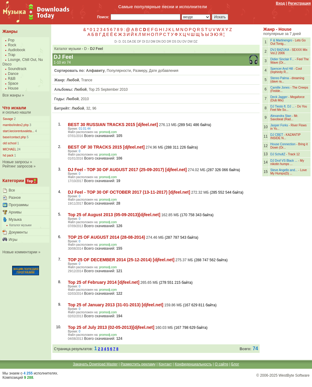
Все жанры (11, 95)
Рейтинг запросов (17, 166)
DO (163, 41)
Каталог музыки (20, 225)
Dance (13, 74)
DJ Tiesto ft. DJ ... (282, 106)
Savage (8, 119)
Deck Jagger (278, 97)
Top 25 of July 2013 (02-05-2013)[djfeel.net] (111, 327)
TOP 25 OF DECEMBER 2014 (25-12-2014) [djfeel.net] (121, 259)
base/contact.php (14, 137)
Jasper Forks (279, 125)
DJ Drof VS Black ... (283, 160)
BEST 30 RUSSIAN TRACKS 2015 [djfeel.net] (113, 124)
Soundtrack (17, 69)
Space (13, 83)
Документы (18, 232)
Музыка (15, 219)
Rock (12, 45)
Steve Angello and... (283, 170)
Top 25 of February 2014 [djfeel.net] (104, 282)
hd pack (8, 155)
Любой (73, 80)
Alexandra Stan (280, 116)
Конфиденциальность (193, 364)
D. (120, 41)
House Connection (282, 144)
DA (129, 41)
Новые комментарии (19, 252)
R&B (12, 78)
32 (88, 108)
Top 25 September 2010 (108, 89)
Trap (11, 55)
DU (179, 41)
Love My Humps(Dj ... (288, 171)
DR (169, 41)
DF (139, 41)
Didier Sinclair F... (282, 59)
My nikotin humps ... (287, 162)
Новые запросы (15, 162)
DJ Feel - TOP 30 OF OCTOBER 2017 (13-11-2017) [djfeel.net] (129, 192)
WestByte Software (294, 375)
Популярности (119, 71)
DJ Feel (96, 49)
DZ (195, 41)
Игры (13, 239)
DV (185, 41)
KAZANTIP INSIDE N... (285, 136)
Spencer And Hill (281, 68)
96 (94, 108)
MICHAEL (9, 149)
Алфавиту (95, 71)
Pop (11, 40)
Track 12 (294, 154)
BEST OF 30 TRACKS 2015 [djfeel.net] (106, 147)
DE (134, 41)
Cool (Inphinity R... (286, 70)
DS (174, 41)
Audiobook (16, 50)
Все (12, 190)
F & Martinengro (281, 40)
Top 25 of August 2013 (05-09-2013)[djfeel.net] (114, 214)
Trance (86, 80)
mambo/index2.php (16, 125)
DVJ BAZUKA (279, 49)
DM (153, 41)
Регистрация (299, 3)
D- (116, 41)
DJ (148, 41)
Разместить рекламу (138, 364)
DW (190, 41)
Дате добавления (163, 71)
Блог (235, 364)
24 (18, 149)
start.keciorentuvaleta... (18, 131)
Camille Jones (279, 87)
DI (143, 41)
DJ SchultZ (277, 154)
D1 (124, 41)
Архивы (15, 212)
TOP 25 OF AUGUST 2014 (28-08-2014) (106, 237)
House (13, 88)
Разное (15, 197)
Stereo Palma (279, 78)
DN (158, 41)
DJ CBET (276, 134)
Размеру (140, 71)
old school (9, 143)
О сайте (221, 364)
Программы (18, 205)
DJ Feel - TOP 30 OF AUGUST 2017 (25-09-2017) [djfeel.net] (127, 169)
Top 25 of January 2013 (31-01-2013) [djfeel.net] (115, 304)
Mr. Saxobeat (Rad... (284, 117)
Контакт (165, 364)
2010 (85, 99)
